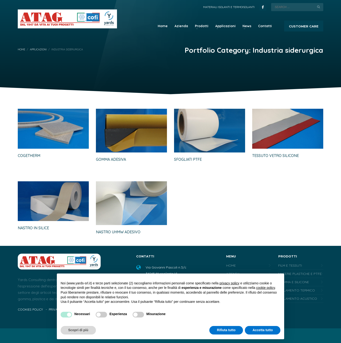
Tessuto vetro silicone (275, 155)
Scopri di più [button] (78, 330)
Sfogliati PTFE (188, 159)
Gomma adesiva (111, 159)
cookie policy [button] (265, 288)
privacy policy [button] (229, 283)
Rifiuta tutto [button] (226, 330)
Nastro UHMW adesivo (118, 232)
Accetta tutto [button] (262, 330)
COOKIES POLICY (30, 309)
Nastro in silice (33, 228)
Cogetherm (29, 155)
